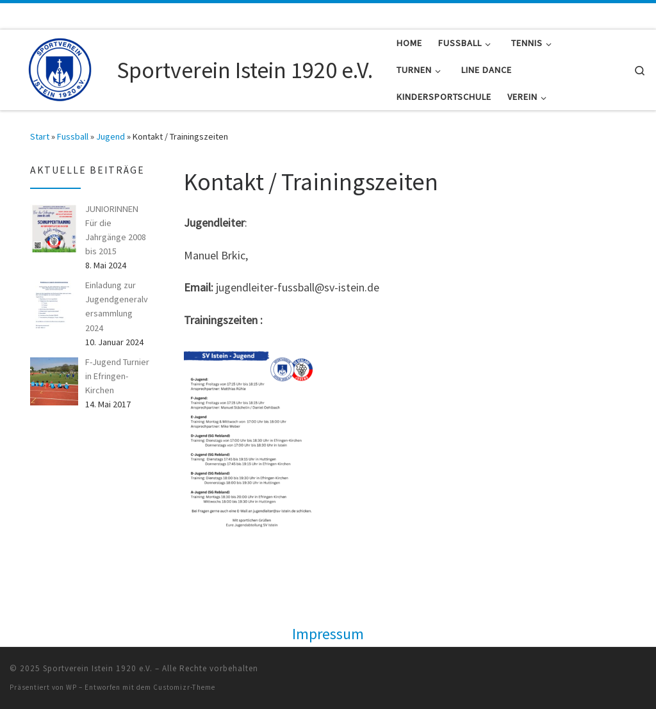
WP (71, 687)
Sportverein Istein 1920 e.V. (97, 668)
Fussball (72, 136)
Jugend (110, 136)
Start (39, 136)
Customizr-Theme (184, 687)
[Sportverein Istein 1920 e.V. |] (61, 67)
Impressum (328, 634)
